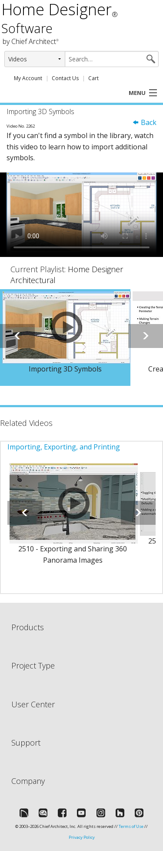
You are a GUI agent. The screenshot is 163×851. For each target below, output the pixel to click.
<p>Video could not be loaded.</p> (81, 214)
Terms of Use (131, 826)
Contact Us (65, 78)
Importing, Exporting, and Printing (63, 447)
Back (144, 122)
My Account (28, 78)
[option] (65, 337)
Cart (93, 78)
